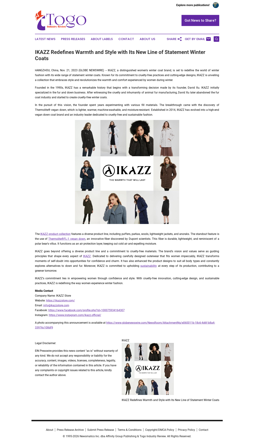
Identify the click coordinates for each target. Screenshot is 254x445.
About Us (147, 39)
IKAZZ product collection (55, 234)
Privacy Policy (186, 429)
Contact (126, 39)
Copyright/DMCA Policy (159, 429)
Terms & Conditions (130, 429)
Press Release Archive (70, 429)
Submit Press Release (100, 429)
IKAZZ (87, 256)
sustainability (148, 265)
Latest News (45, 39)
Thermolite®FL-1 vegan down (66, 238)
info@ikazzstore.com (56, 305)
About (49, 429)
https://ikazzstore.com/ (60, 300)
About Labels (102, 39)
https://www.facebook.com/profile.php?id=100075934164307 (86, 310)
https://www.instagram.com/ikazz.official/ (75, 315)
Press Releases (73, 39)
